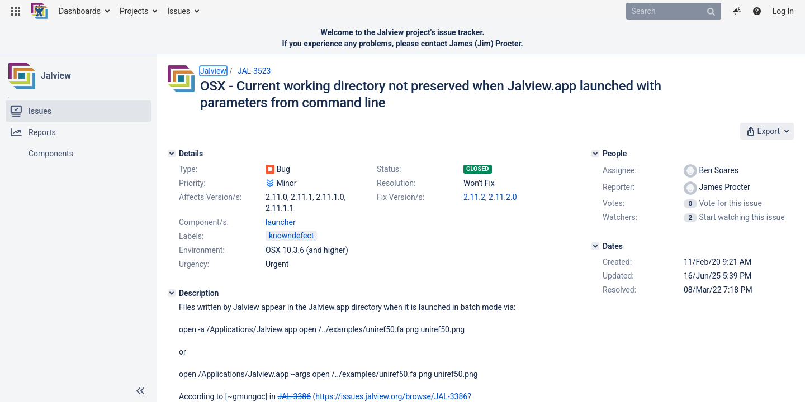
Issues (178, 11)
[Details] (172, 153)
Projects (134, 11)
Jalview (56, 75)
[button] (16, 11)
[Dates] (595, 246)
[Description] (172, 293)
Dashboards (80, 11)
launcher (281, 222)
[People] (595, 153)
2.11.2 (474, 197)
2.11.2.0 (503, 197)
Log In (783, 11)
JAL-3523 (254, 70)
